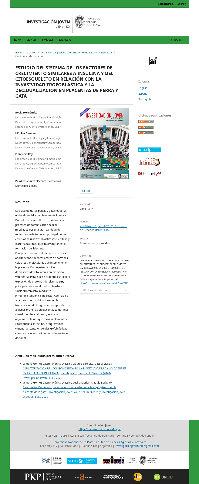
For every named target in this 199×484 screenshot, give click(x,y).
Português (144, 99)
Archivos (47, 40)
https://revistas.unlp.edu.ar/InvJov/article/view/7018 (104, 283)
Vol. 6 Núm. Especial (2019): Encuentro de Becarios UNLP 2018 (76, 52)
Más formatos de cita (95, 290)
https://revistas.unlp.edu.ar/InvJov (100, 429)
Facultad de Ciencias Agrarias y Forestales (120, 442)
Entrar (181, 3)
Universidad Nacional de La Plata (73, 442)
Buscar (175, 40)
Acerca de (65, 40)
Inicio (17, 40)
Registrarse (165, 3)
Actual (31, 40)
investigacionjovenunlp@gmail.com (137, 446)
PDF (87, 191)
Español (143, 93)
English (142, 88)
